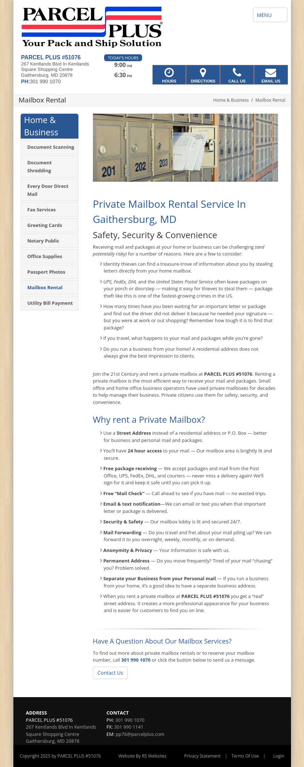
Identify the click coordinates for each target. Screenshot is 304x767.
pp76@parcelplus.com (140, 734)
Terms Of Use (245, 756)
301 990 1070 (135, 660)
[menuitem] (49, 147)
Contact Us (110, 672)
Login (278, 756)
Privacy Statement (202, 756)
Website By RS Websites (143, 756)
